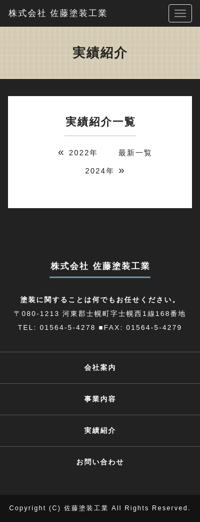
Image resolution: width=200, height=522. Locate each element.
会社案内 (100, 367)
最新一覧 (135, 152)
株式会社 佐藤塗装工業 (58, 13)
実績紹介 (100, 430)
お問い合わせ (100, 462)
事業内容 (100, 399)
